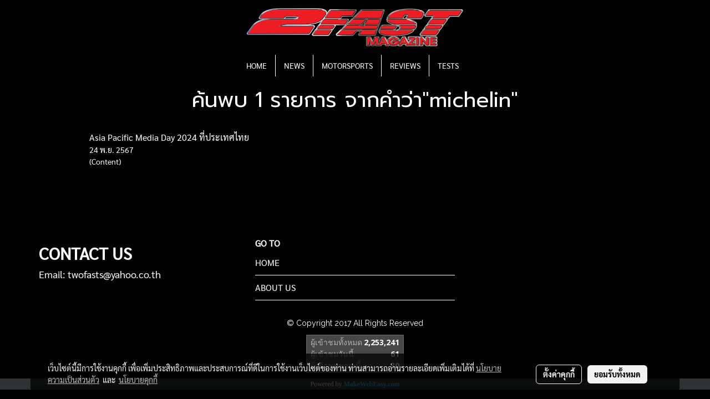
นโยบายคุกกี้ (138, 380)
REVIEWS (405, 65)
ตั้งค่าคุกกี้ (559, 374)
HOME (256, 65)
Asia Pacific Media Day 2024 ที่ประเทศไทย (169, 137)
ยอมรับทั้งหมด (617, 374)
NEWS (294, 65)
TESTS (448, 65)
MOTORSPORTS (347, 65)
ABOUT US (275, 287)
